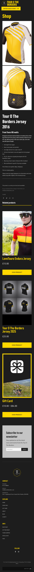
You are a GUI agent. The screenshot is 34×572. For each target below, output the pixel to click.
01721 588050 (5, 485)
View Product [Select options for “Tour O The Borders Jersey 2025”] (17, 345)
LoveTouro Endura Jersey (16, 258)
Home (3, 502)
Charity (4, 517)
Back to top (28, 568)
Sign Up (24, 449)
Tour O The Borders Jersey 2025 (13, 329)
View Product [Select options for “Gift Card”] (17, 415)
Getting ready (6, 530)
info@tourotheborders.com (8, 190)
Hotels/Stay (5, 535)
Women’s (20, 166)
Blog (3, 514)
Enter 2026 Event (11, 8)
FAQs (3, 538)
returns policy (10, 170)
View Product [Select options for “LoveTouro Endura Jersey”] (17, 272)
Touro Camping (6, 532)
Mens (16, 166)
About (4, 511)
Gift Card (7, 401)
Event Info (5, 505)
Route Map (5, 527)
